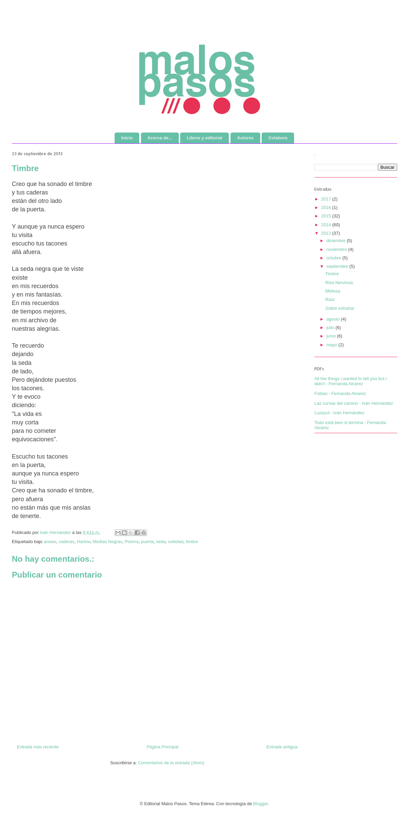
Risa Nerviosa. (339, 282)
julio (331, 327)
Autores (245, 137)
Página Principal (162, 746)
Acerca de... (159, 137)
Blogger (260, 803)
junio (332, 336)
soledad (176, 541)
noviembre (337, 249)
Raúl (329, 299)
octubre (334, 257)
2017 (326, 199)
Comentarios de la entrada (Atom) (171, 762)
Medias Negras (107, 541)
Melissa (332, 291)
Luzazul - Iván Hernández (339, 412)
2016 (326, 207)
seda (160, 541)
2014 (326, 224)
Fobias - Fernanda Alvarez (340, 393)
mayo (332, 344)
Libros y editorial (204, 137)
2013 (326, 233)
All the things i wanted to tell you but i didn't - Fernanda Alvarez (350, 381)
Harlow (83, 541)
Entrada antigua (281, 746)
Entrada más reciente (38, 746)
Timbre (332, 273)
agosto (334, 319)
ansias (50, 541)
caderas (66, 541)
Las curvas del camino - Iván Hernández (353, 403)
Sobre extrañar (339, 308)
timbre (192, 541)
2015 (326, 215)
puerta (147, 541)
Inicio (127, 137)
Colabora (277, 137)
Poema (132, 541)
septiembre (338, 266)
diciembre (337, 240)
